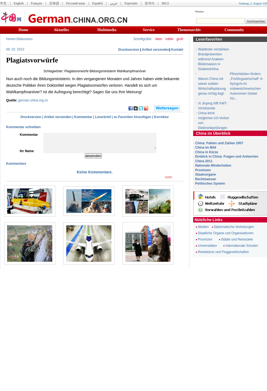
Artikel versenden (155, 50)
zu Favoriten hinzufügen (132, 117)
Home (23, 30)
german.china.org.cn (33, 100)
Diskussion (25, 39)
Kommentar (83, 117)
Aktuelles (61, 30)
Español (97, 3)
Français (36, 3)
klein (158, 39)
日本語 (54, 3)
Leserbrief (103, 117)
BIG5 (165, 3)
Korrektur (161, 117)
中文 (3, 3)
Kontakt (177, 50)
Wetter (199, 11)
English (19, 3)
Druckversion (128, 50)
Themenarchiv (189, 30)
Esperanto (131, 3)
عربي (113, 3)
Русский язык (75, 3)
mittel (169, 39)
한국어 (149, 3)
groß (180, 39)
